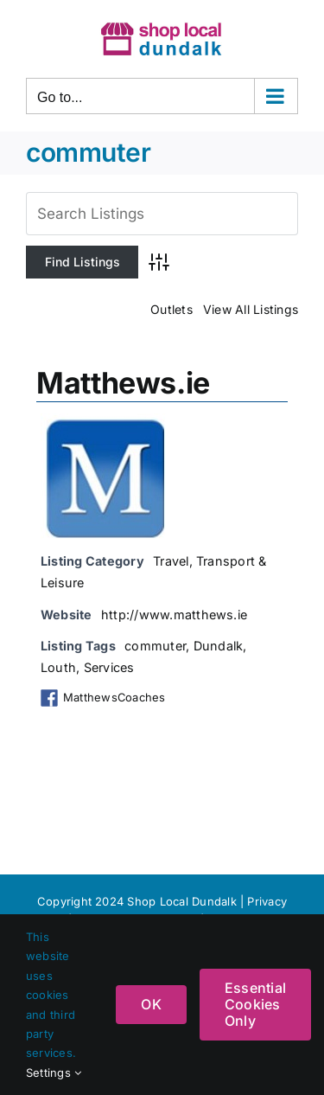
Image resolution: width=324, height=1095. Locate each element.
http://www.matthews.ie (174, 614)
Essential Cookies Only (255, 1004)
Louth (58, 667)
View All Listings (250, 309)
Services (109, 667)
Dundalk (219, 645)
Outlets (171, 309)
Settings (53, 1072)
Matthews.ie (123, 382)
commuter (155, 645)
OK (151, 1004)
